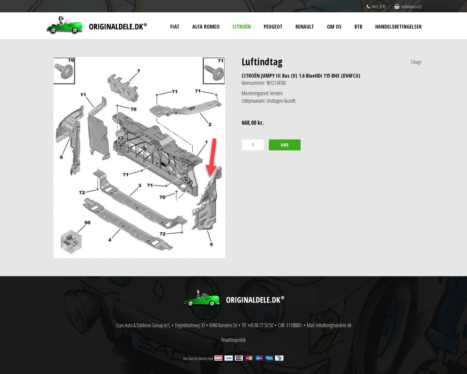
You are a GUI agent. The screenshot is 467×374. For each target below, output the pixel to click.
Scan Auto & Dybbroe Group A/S (143, 325)
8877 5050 (376, 6)
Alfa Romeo (206, 26)
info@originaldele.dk (334, 325)
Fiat (174, 26)
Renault (304, 26)
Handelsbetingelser (398, 26)
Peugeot (273, 26)
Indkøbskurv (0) (408, 6)
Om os (334, 26)
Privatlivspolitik (233, 339)
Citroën (242, 26)
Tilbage (416, 62)
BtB (358, 26)
